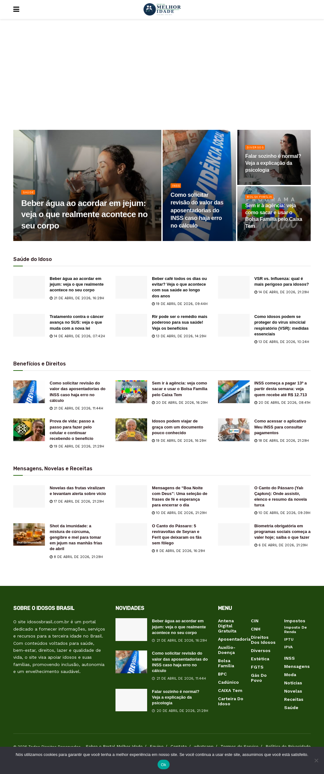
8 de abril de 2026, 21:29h (76, 557)
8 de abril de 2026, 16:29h (178, 551)
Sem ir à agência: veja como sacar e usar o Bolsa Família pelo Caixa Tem (179, 389)
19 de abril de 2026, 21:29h (77, 446)
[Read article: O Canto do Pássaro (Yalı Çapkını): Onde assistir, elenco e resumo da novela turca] (234, 496)
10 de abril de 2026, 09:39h (282, 513)
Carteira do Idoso (230, 701)
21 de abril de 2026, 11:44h (76, 408)
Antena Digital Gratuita (227, 625)
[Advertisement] (162, 79)
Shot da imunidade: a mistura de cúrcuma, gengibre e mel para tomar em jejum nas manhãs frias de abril (76, 537)
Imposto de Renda (295, 629)
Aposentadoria (234, 639)
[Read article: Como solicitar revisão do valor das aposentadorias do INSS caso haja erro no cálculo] (29, 391)
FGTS (257, 666)
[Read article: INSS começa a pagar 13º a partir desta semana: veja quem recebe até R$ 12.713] (234, 391)
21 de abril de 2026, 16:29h (77, 298)
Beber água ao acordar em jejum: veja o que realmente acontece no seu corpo (77, 284)
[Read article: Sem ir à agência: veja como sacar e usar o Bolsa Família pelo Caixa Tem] (131, 391)
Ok (163, 764)
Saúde (29, 195)
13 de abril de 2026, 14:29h (179, 336)
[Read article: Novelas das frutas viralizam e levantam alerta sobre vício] (29, 496)
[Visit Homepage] (162, 9)
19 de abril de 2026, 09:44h (180, 304)
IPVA (288, 647)
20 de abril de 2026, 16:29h (180, 403)
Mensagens (297, 666)
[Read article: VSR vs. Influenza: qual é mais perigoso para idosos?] (234, 287)
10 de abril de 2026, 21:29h (179, 513)
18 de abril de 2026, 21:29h (281, 441)
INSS (176, 188)
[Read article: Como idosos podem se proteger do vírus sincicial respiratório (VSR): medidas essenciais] (234, 325)
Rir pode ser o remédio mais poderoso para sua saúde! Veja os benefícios (179, 322)
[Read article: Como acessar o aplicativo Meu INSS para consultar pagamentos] (234, 429)
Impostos (294, 620)
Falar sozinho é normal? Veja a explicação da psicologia (175, 697)
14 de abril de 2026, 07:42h (77, 336)
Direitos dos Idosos (263, 640)
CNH (255, 628)
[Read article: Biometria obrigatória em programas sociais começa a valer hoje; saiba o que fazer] (234, 534)
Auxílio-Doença (226, 650)
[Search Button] (307, 9)
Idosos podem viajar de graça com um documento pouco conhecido (177, 427)
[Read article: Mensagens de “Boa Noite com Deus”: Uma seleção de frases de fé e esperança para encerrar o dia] (131, 496)
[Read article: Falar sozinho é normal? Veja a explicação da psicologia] (131, 700)
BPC (222, 673)
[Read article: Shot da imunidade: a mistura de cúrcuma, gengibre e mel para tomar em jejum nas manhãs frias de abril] (29, 534)
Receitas (293, 699)
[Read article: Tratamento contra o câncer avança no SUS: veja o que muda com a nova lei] (29, 325)
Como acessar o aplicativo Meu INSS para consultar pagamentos (280, 427)
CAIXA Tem (230, 690)
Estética (260, 658)
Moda (290, 674)
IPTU (289, 639)
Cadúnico (228, 682)
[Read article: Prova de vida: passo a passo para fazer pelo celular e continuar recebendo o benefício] (29, 429)
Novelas (293, 691)
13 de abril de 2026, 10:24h (281, 342)
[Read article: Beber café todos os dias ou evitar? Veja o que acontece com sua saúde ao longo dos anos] (131, 287)
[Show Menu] (16, 9)
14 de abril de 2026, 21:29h (281, 292)
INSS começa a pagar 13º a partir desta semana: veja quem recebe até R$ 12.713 (280, 389)
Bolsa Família (261, 199)
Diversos (256, 150)
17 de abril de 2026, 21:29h (77, 501)
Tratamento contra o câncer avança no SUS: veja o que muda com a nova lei (77, 322)
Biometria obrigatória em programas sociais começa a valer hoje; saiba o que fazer (282, 531)
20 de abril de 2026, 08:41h (282, 403)
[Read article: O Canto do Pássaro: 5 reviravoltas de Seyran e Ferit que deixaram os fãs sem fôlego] (131, 534)
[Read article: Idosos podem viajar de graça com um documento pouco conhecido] (131, 429)
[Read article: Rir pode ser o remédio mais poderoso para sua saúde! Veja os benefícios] (131, 325)
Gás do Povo (259, 678)
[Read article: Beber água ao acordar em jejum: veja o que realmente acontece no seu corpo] (29, 287)
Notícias (293, 682)
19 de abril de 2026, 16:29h (179, 441)
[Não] (316, 760)
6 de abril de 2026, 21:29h (281, 545)
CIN (255, 620)
